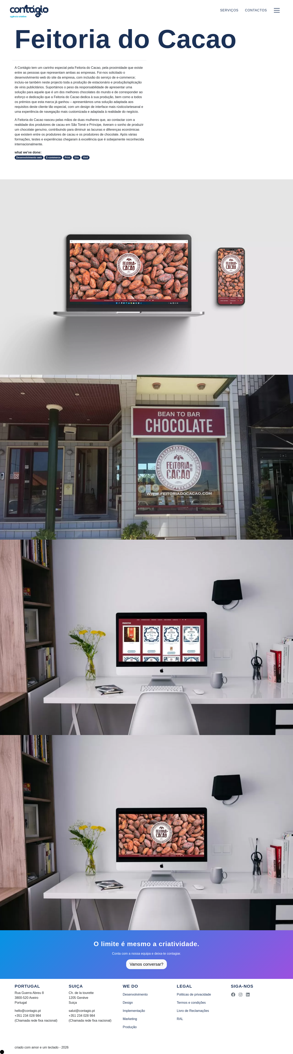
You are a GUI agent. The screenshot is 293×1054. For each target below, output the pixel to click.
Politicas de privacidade (194, 994)
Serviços (229, 10)
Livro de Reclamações (193, 1010)
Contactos (256, 10)
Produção (130, 1027)
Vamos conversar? (146, 964)
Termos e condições (191, 1002)
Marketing (130, 1019)
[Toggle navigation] (276, 10)
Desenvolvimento (135, 994)
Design (128, 1002)
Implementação (134, 1010)
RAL (180, 1019)
